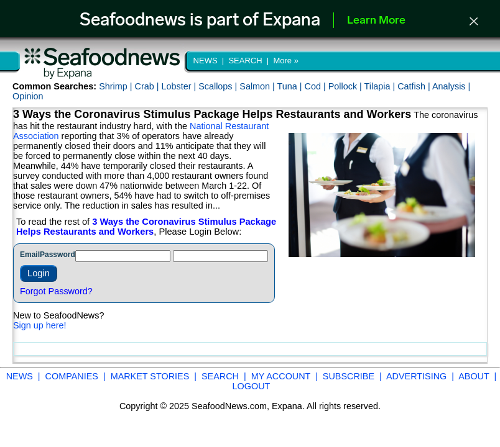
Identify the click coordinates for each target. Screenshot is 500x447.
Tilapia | (381, 86)
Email (30, 254)
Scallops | (218, 86)
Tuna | (291, 86)
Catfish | (414, 86)
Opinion (28, 96)
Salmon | (258, 86)
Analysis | (451, 86)
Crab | (147, 86)
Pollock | (346, 86)
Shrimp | (116, 86)
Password (57, 254)
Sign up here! (40, 325)
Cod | (316, 86)
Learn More (376, 21)
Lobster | (179, 86)
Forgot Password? (56, 291)
